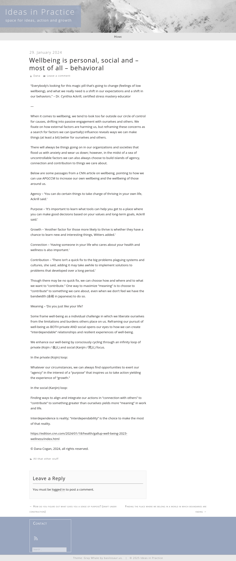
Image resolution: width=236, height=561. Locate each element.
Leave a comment (56, 75)
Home (118, 36)
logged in (58, 489)
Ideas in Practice (40, 11)
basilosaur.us (113, 558)
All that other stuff (46, 458)
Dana (36, 75)
